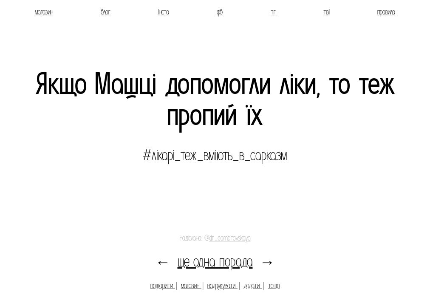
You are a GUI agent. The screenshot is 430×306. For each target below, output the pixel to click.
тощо (274, 285)
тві (326, 12)
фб (220, 12)
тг (273, 12)
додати (252, 285)
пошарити (162, 285)
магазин (44, 12)
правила (386, 12)
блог (105, 12)
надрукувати (222, 285)
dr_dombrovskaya (230, 238)
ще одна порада (215, 261)
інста (163, 12)
